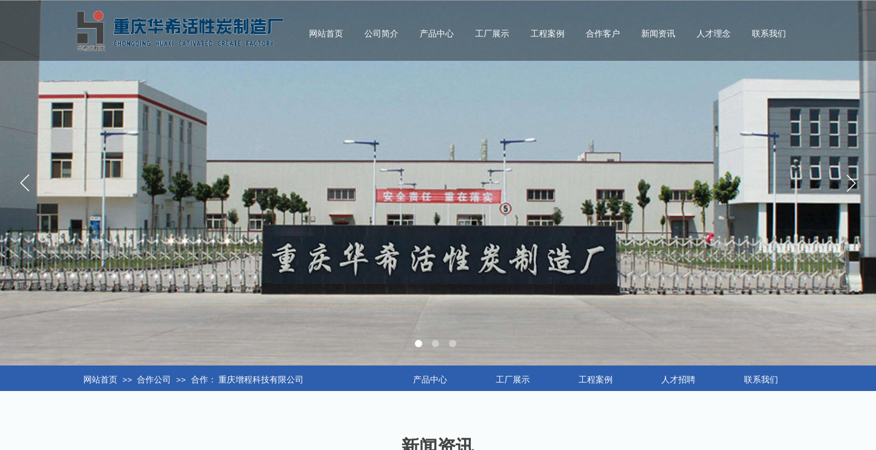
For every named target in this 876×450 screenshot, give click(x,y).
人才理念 (714, 33)
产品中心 (437, 33)
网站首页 (100, 379)
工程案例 (547, 33)
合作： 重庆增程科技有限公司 (247, 379)
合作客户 (603, 33)
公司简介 (381, 33)
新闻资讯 (658, 33)
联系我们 (769, 33)
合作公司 (154, 379)
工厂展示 (492, 33)
